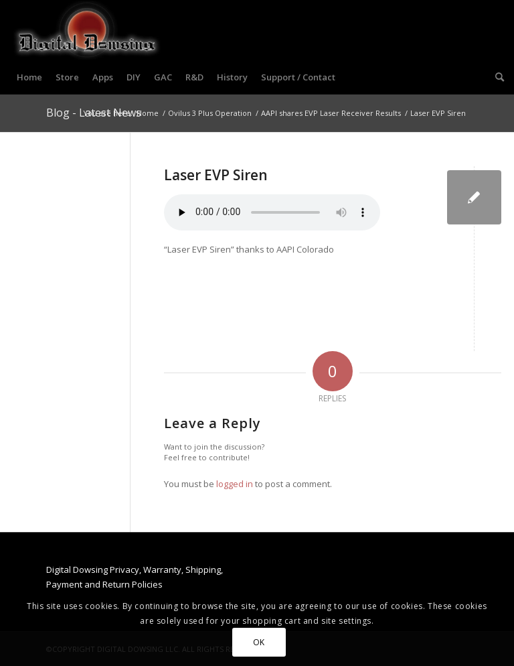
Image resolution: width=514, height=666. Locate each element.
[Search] (496, 77)
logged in (234, 484)
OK (259, 642)
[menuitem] (29, 77)
